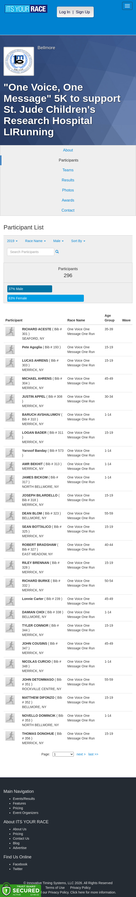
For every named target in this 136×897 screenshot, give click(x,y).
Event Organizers (25, 813)
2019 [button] (12, 241)
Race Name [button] (35, 241)
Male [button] (58, 241)
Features (19, 803)
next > (81, 754)
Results (68, 180)
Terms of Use (55, 888)
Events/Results (24, 799)
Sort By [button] (78, 241)
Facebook (20, 864)
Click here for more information (92, 892)
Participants (68, 160)
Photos (68, 190)
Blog (16, 843)
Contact (68, 210)
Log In (64, 12)
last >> (93, 754)
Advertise (20, 848)
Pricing (18, 808)
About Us (20, 829)
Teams (68, 170)
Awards (68, 200)
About (68, 150)
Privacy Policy (80, 888)
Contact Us (21, 838)
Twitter (18, 869)
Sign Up (83, 12)
